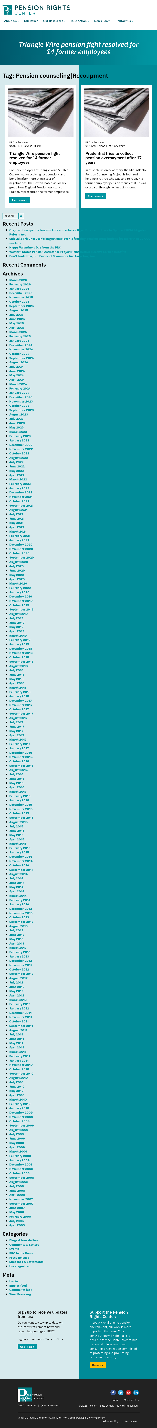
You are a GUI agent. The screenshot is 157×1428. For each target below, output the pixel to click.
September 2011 (21, 1025)
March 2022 (18, 479)
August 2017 (18, 718)
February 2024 (20, 388)
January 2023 (19, 440)
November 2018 (21, 652)
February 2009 (20, 1156)
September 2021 (21, 505)
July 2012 (16, 982)
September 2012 (21, 973)
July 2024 (16, 366)
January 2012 (19, 1008)
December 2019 (20, 596)
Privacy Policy (110, 1421)
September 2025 (21, 306)
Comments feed (20, 1289)
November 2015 (21, 809)
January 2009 (19, 1160)
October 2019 (19, 605)
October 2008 (19, 1173)
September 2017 (21, 713)
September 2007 (21, 1203)
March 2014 (18, 895)
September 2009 (21, 1125)
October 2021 (19, 501)
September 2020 (21, 557)
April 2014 (16, 891)
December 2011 (20, 1012)
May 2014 (16, 887)
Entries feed (18, 1285)
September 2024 (21, 358)
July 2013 (16, 930)
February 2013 (19, 952)
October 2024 (19, 353)
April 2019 (16, 631)
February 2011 (19, 1056)
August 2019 (18, 614)
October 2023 (19, 405)
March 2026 (18, 280)
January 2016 (19, 800)
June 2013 (16, 934)
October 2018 (19, 657)
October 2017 (19, 709)
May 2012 (16, 991)
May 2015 (16, 835)
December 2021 (20, 492)
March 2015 (18, 843)
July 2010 (16, 1082)
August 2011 (18, 1030)
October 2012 (19, 969)
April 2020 (17, 579)
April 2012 (16, 995)
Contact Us (124, 21)
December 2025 (20, 293)
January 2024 (19, 392)
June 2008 (17, 1190)
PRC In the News (21, 1253)
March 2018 (18, 687)
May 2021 (16, 522)
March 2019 (18, 635)
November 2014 (21, 861)
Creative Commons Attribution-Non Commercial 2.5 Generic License (66, 1417)
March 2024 (18, 384)
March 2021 (18, 531)
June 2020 (17, 570)
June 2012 (16, 987)
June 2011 (16, 1038)
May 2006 (16, 1212)
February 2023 (20, 436)
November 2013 (21, 913)
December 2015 (20, 804)
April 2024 (17, 379)
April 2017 (16, 735)
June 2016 (16, 778)
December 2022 (20, 444)
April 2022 (17, 475)
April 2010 (16, 1095)
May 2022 (16, 470)
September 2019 (21, 609)
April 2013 (16, 943)
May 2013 (16, 939)
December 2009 (21, 1112)
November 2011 (20, 1017)
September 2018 (21, 661)
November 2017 (20, 705)
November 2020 (21, 549)
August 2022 (18, 457)
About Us (11, 21)
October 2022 (19, 453)
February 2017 (19, 744)
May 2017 (16, 731)
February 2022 (20, 483)
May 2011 (16, 1043)
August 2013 (18, 926)
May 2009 (16, 1143)
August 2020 (18, 562)
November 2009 (21, 1117)
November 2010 (21, 1064)
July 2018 (16, 670)
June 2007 (17, 1207)
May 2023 (16, 427)
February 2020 (20, 588)
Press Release (19, 1257)
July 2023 (16, 418)
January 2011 (19, 1060)
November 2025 (21, 297)
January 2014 (19, 904)
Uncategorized (19, 1266)
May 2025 (16, 323)
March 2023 (18, 431)
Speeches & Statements (26, 1261)
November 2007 (21, 1199)
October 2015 (19, 813)
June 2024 (17, 371)
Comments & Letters (24, 1244)
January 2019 (19, 644)
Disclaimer (131, 1421)
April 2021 (16, 527)
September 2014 (21, 869)
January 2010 (19, 1108)
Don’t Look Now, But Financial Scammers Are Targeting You (52, 256)
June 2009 (17, 1138)
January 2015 (19, 852)
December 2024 (20, 345)
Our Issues (31, 21)
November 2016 (21, 757)
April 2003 (17, 1225)
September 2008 (21, 1177)
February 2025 (20, 336)
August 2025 (18, 310)
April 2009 (17, 1147)
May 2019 (16, 627)
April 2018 (16, 683)
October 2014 (19, 865)
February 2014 (19, 900)
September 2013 (21, 921)
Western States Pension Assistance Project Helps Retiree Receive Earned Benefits (67, 251)
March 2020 (18, 583)
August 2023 (18, 414)
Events (14, 1248)
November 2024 (21, 349)
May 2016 (16, 783)
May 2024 (16, 375)
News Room (102, 21)
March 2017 (17, 739)
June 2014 (16, 882)
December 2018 (20, 648)
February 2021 (19, 535)
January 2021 (19, 540)
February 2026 (20, 284)
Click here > (27, 1347)
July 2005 (16, 1221)
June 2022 (17, 466)
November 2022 (21, 449)
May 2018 (16, 679)
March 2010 (18, 1099)
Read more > (19, 200)
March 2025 (18, 332)
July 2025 (16, 314)
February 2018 (19, 692)
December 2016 (20, 752)
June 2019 (17, 622)
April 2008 (17, 1195)
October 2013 (19, 917)
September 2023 (21, 410)
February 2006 (20, 1216)
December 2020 (21, 544)
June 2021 (16, 518)
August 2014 (18, 874)
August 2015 (18, 822)
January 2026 (19, 288)
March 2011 (17, 1051)
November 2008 (21, 1169)
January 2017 (19, 748)
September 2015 (21, 817)
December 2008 (21, 1164)
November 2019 (21, 601)
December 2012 (20, 960)
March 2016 (18, 791)
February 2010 (19, 1104)
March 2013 (18, 947)
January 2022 (19, 488)
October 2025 (19, 301)
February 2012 (19, 1004)
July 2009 (16, 1134)
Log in (13, 1281)
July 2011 (16, 1034)
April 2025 (17, 327)
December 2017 (20, 700)
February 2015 (19, 848)
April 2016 (16, 787)
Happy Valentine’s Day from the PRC (35, 247)
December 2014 (20, 856)
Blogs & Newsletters (24, 1240)
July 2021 (16, 514)
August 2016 (18, 770)
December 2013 (20, 908)
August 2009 (18, 1130)
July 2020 (16, 566)
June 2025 (17, 319)
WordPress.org (20, 1294)
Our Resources (54, 21)
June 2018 (17, 674)
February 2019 (19, 639)
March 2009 (18, 1151)
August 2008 (18, 1182)
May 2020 (16, 575)
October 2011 (19, 1021)
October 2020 (19, 553)
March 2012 (18, 999)
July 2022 (16, 462)
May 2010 (16, 1090)
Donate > (97, 1365)
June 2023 (17, 423)
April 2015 (16, 839)
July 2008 (16, 1186)
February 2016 (19, 796)
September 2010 (21, 1073)
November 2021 (21, 496)
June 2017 (16, 726)
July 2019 (16, 618)
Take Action (79, 21)
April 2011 (16, 1047)
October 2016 (19, 761)
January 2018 (19, 696)
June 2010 (17, 1086)
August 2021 (18, 509)
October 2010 (19, 1069)
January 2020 (19, 592)
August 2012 (18, 978)
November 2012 (21, 965)
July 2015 (16, 826)
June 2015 (16, 830)
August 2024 (18, 362)
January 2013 (19, 956)
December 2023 (20, 397)
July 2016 (16, 774)
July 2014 (16, 878)
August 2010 (18, 1077)
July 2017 (16, 722)
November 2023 (21, 401)
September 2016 (21, 765)
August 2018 (18, 666)
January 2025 (19, 340)
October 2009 (19, 1121)
